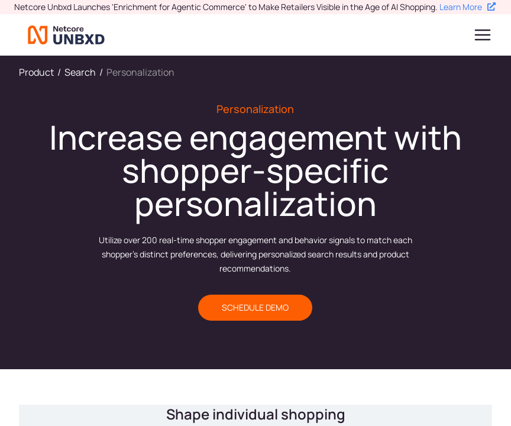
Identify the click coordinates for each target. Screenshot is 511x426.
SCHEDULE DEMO (255, 307)
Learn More (467, 6)
